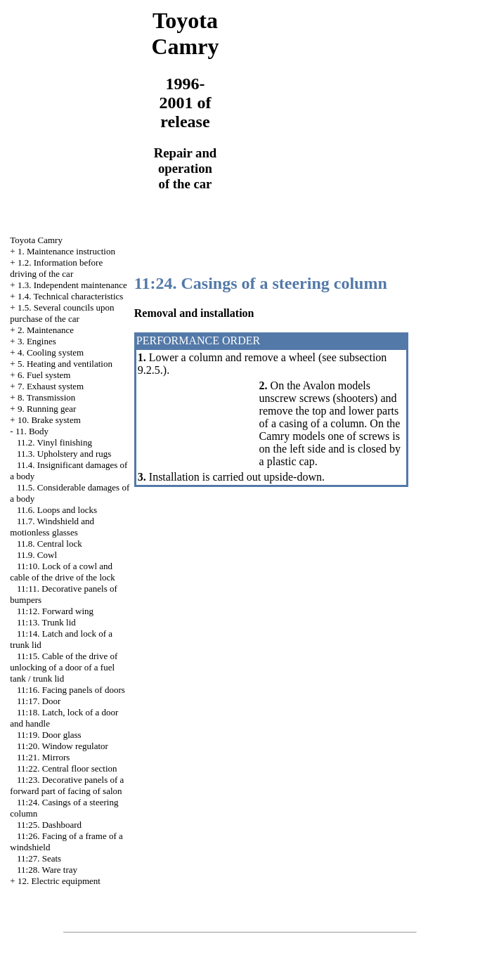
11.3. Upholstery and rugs (64, 453)
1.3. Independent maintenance (72, 285)
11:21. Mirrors (43, 757)
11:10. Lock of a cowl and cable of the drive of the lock (62, 572)
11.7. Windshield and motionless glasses (52, 527)
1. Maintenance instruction (66, 251)
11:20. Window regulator (62, 746)
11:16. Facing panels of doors (71, 689)
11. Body (31, 431)
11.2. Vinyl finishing (54, 442)
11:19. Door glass (49, 734)
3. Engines (37, 341)
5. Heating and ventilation (65, 363)
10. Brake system (49, 420)
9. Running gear (47, 408)
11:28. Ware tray (47, 869)
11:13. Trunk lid (46, 622)
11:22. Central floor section (67, 768)
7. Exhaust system (51, 386)
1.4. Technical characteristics (70, 296)
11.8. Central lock (49, 543)
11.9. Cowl (37, 555)
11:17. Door (38, 701)
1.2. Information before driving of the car (56, 268)
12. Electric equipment (59, 881)
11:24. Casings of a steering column (260, 283)
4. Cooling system (51, 352)
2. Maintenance (46, 330)
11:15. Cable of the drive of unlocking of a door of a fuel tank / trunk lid (63, 667)
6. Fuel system (44, 375)
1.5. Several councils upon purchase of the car (62, 313)
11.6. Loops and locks (57, 510)
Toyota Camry (36, 240)
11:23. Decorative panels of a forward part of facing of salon (67, 785)
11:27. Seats (39, 858)
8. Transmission (46, 397)
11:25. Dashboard (49, 824)
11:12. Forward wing (55, 611)
